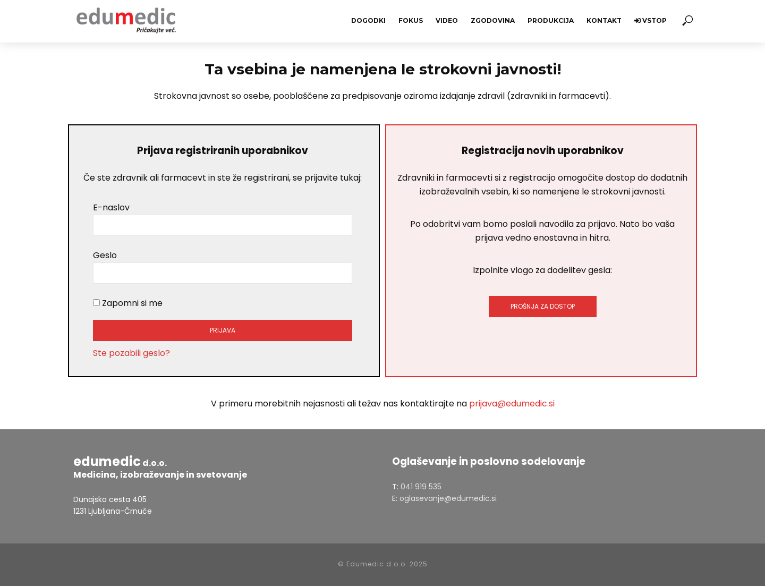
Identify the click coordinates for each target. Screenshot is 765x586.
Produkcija (551, 20)
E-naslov (111, 207)
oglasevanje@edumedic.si (448, 498)
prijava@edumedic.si (512, 403)
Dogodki (368, 20)
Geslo (105, 255)
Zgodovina (493, 20)
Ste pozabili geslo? (131, 353)
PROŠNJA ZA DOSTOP (543, 306)
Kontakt (604, 20)
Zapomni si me (128, 303)
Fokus (410, 20)
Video (447, 20)
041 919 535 (421, 486)
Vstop (650, 20)
